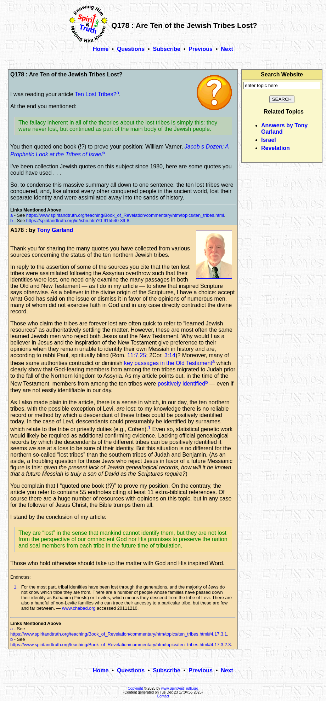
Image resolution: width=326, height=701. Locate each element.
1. (16, 587)
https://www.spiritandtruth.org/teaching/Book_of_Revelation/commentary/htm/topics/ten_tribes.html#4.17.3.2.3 (120, 644)
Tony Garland (55, 230)
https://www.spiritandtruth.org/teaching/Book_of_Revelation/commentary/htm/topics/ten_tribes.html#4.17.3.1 (118, 634)
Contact (163, 696)
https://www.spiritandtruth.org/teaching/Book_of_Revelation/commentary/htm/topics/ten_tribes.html (125, 215)
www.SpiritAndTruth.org (179, 688)
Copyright (135, 688)
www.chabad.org (79, 608)
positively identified (181, 384)
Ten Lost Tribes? (95, 94)
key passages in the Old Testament (168, 363)
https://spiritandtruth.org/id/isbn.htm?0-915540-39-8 (77, 220)
